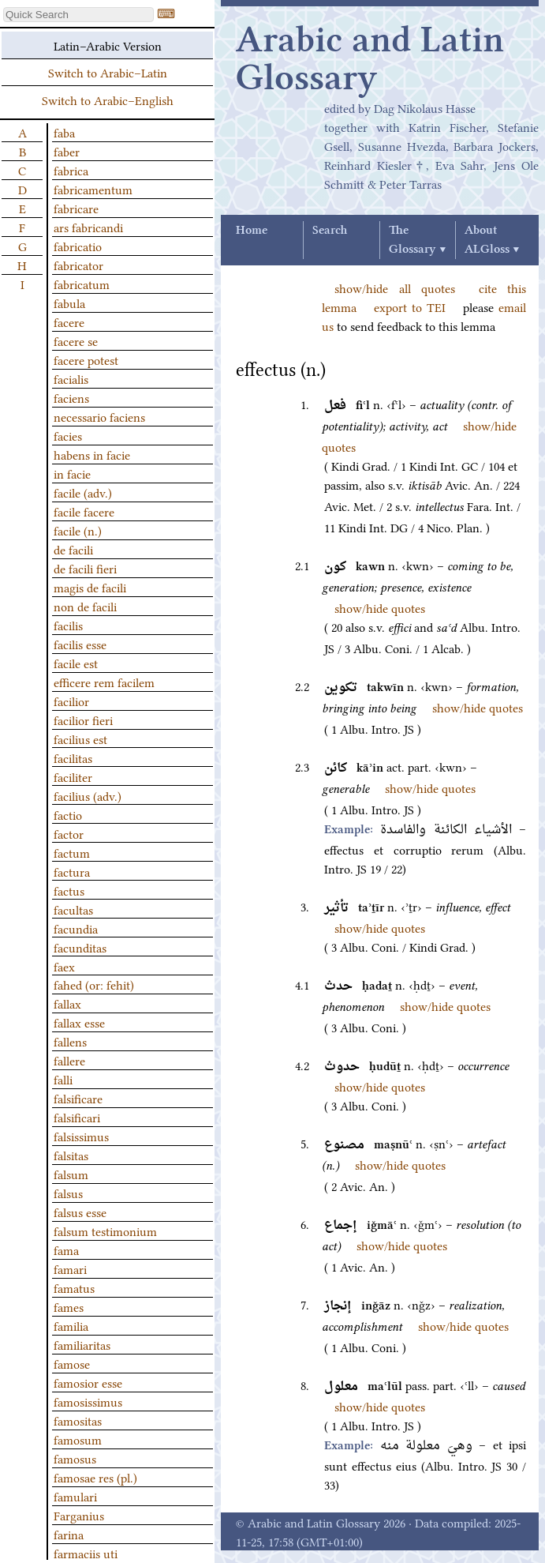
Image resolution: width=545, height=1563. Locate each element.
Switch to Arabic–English (108, 99)
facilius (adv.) (87, 795)
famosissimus (88, 1401)
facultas (73, 909)
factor (69, 833)
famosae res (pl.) (95, 1477)
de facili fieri (85, 568)
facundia (76, 928)
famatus (74, 1287)
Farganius (79, 1515)
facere (69, 321)
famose (72, 1363)
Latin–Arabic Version (108, 45)
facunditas (80, 947)
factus (69, 890)
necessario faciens (99, 416)
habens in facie (92, 454)
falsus (68, 1192)
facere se (76, 340)
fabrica (71, 169)
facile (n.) (78, 530)
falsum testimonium (105, 1230)
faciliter (73, 776)
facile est (76, 662)
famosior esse (88, 1382)
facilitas (73, 757)
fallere (69, 1060)
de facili (73, 549)
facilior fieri (83, 719)
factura (72, 871)
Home (251, 231)
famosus (75, 1458)
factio (68, 814)
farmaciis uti (86, 1552)
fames (69, 1306)
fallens (70, 1041)
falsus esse (80, 1211)
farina (69, 1533)
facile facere (84, 511)
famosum (78, 1439)
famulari (75, 1496)
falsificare (78, 1097)
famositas (78, 1420)
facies (68, 435)
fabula (69, 302)
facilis (68, 624)
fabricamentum (93, 188)
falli (63, 1079)
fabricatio (78, 245)
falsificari (77, 1116)
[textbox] (78, 14)
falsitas (71, 1154)
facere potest (86, 359)
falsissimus (81, 1135)
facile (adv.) (83, 492)
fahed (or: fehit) (94, 984)
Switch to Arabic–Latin (107, 72)
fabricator (78, 264)
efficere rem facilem (104, 681)
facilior (71, 700)
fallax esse (79, 1022)
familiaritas (82, 1344)
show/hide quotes (379, 607)
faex (64, 966)
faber (67, 151)
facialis (71, 378)
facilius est (80, 738)
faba (64, 132)
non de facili (85, 605)
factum (72, 852)
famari (70, 1268)
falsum (71, 1173)
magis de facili (90, 587)
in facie (72, 473)
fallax (67, 1003)
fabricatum (82, 283)
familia (71, 1325)
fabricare (76, 207)
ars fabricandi (88, 226)
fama (66, 1249)
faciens (71, 397)
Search (329, 231)
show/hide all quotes (394, 287)
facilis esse (80, 643)
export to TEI (410, 306)
